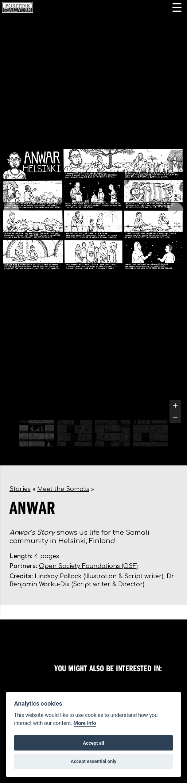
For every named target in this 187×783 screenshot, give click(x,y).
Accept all (93, 743)
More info (85, 723)
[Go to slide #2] (74, 433)
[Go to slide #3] (112, 433)
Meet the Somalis (63, 489)
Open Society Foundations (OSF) (88, 566)
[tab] (80, 411)
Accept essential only (94, 761)
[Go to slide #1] (36, 433)
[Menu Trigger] (177, 7)
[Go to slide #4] (150, 433)
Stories (20, 489)
